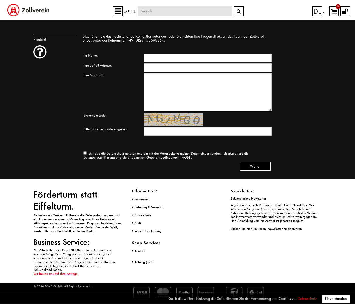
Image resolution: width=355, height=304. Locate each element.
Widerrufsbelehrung (147, 231)
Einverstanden (336, 298)
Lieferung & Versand (148, 207)
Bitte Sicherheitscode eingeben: (105, 129)
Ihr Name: (90, 55)
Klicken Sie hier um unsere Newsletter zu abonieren (266, 229)
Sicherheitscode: (94, 115)
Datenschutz (307, 298)
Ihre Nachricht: (94, 75)
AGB (185, 157)
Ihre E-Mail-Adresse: (97, 65)
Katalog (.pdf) (143, 262)
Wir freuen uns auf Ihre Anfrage (55, 274)
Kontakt (139, 251)
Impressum (141, 199)
